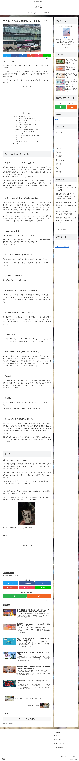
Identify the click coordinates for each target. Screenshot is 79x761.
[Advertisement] (27, 98)
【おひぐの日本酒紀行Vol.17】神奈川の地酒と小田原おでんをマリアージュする (66, 220)
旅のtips (6, 572)
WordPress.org (58, 748)
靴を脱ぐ (18, 139)
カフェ (58, 144)
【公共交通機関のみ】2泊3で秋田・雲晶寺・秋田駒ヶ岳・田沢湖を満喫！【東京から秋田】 (66, 196)
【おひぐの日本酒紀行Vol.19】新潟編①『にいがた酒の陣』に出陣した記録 (66, 205)
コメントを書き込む (27, 719)
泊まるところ (60, 160)
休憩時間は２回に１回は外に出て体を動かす (28, 129)
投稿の (58, 740)
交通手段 (6, 576)
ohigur (66, 37)
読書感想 (58, 172)
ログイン (57, 736)
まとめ (16, 144)
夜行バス (12, 576)
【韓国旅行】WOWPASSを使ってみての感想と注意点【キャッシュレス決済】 (66, 187)
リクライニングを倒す (22, 127)
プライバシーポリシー (66, 757)
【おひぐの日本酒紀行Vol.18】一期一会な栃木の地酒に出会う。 (66, 213)
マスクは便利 (20, 133)
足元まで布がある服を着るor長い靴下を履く (28, 135)
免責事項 (75, 757)
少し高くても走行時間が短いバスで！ (26, 125)
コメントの (59, 744)
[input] (66, 229)
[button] (75, 229)
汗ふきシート (20, 137)
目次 (24, 113)
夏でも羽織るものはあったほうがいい (26, 131)
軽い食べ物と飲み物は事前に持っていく (27, 141)
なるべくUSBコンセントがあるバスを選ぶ (28, 120)
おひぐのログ (60, 132)
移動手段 (12, 572)
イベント (58, 140)
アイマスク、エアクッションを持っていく (27, 118)
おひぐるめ (59, 136)
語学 (57, 168)
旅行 (17, 576)
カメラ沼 (58, 148)
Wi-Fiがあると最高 (21, 122)
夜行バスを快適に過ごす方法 (22, 116)
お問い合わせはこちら (62, 247)
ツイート (58, 120)
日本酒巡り (59, 156)
